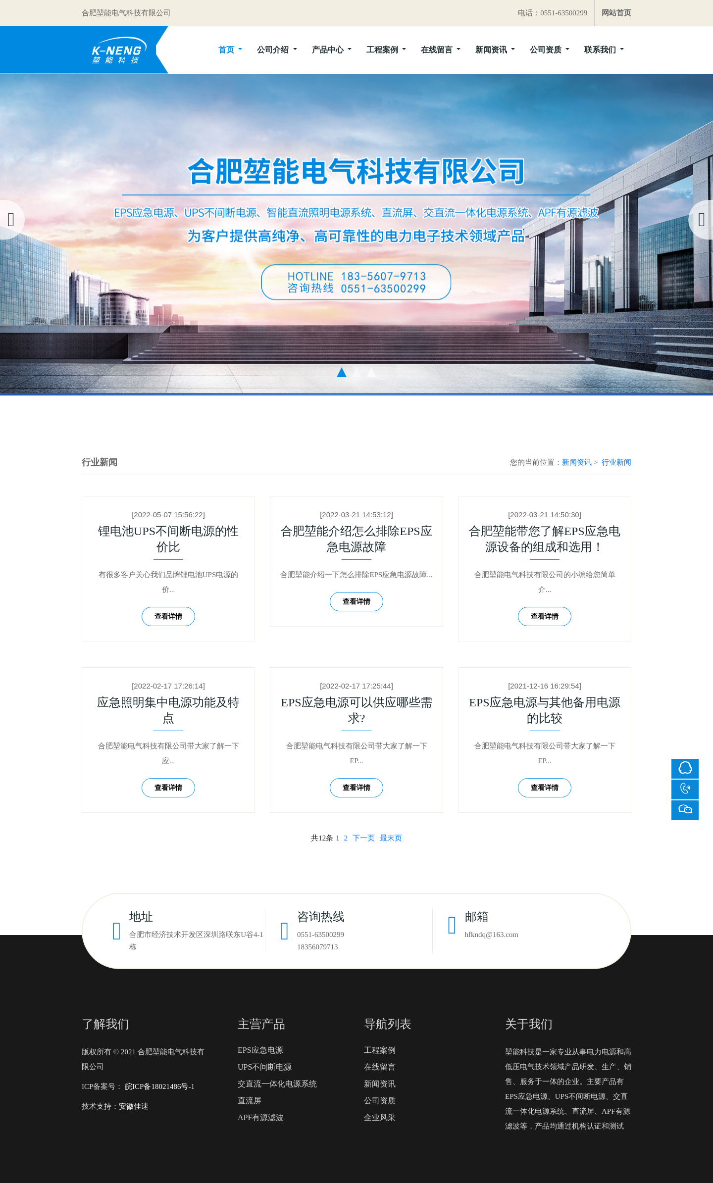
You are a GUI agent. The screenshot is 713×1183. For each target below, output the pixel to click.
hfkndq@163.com (491, 934)
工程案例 (383, 50)
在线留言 (438, 50)
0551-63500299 (320, 934)
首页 (227, 50)
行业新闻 (616, 462)
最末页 (391, 838)
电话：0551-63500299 (552, 13)
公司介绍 (274, 50)
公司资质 (546, 50)
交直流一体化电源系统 (277, 1084)
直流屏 (249, 1100)
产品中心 (329, 50)
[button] (341, 372)
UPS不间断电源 (265, 1067)
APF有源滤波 (261, 1117)
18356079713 (317, 947)
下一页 (364, 838)
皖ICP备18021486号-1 (159, 1086)
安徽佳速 (134, 1106)
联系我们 (601, 50)
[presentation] (12, 220)
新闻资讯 (492, 50)
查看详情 (168, 616)
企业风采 (380, 1117)
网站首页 (616, 13)
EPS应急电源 (260, 1050)
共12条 (322, 838)
